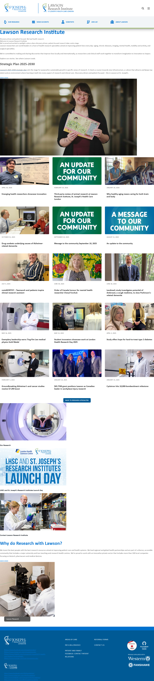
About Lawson (122, 22)
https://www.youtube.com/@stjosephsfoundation (21, 680)
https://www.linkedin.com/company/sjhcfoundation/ (22, 678)
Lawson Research (12, 619)
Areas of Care (71, 640)
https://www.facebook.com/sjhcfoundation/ (19, 673)
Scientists (70, 22)
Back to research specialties (77, 400)
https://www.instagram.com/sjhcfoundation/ (19, 675)
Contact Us (99, 645)
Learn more (4, 77)
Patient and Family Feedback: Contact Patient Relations (77, 654)
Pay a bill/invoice (73, 645)
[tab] (148, 8)
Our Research (13, 22)
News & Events (43, 22)
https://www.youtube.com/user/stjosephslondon (21, 658)
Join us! (94, 22)
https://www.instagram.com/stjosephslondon (20, 652)
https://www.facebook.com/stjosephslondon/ (20, 650)
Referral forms (101, 640)
